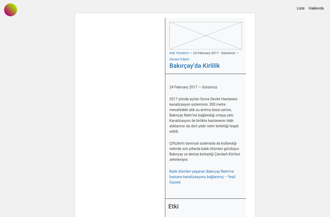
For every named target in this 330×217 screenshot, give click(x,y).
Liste (300, 8)
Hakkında (316, 8)
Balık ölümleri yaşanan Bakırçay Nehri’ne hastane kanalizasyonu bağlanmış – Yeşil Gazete (202, 176)
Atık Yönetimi (179, 53)
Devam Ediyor (179, 59)
